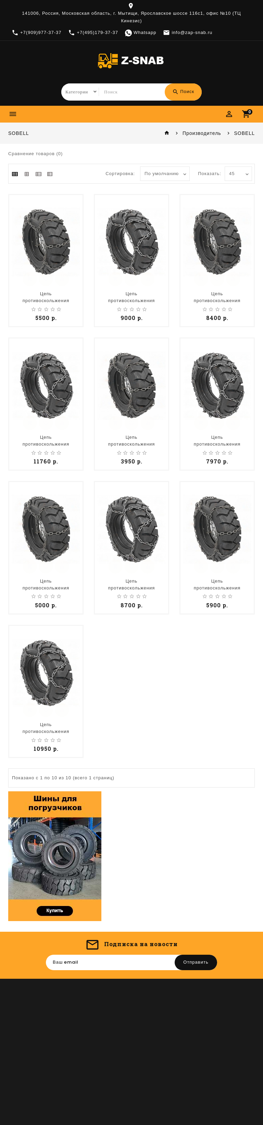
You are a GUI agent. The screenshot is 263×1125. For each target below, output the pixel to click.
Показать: (209, 173)
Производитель (202, 133)
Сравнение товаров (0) (35, 153)
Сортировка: (120, 173)
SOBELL (244, 133)
